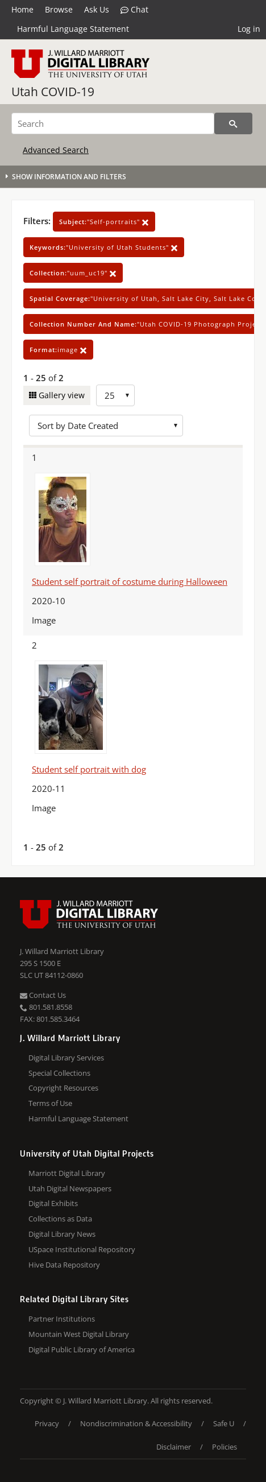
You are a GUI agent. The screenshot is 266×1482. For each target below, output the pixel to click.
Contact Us (43, 995)
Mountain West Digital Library (78, 1334)
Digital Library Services (66, 1057)
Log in (249, 28)
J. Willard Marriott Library (62, 951)
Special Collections (59, 1073)
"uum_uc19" (73, 273)
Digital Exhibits (53, 1203)
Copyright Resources (63, 1088)
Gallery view (60, 395)
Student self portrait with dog (89, 769)
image (58, 349)
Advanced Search (56, 150)
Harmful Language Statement (73, 28)
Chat (134, 9)
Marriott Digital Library (66, 1173)
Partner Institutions (61, 1319)
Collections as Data (60, 1218)
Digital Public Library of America (81, 1349)
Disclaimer (173, 1447)
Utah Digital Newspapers (69, 1188)
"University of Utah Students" (104, 247)
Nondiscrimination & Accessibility (136, 1423)
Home (22, 9)
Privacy (47, 1423)
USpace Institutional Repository (81, 1249)
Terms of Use (50, 1103)
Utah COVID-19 (52, 92)
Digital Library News (61, 1234)
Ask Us (96, 9)
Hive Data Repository (64, 1265)
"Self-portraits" (104, 221)
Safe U (223, 1423)
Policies (224, 1447)
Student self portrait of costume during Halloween (129, 581)
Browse (59, 9)
